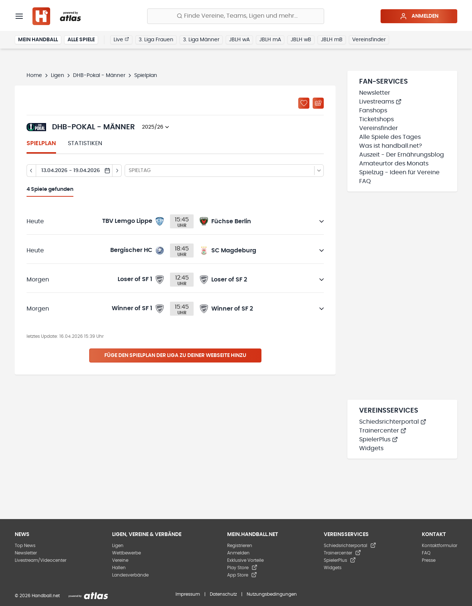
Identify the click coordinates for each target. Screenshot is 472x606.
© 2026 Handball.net (37, 595)
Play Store (242, 567)
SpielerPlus (378, 439)
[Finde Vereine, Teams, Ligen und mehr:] (235, 16)
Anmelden (419, 16)
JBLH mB (332, 39)
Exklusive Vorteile (245, 560)
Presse (428, 560)
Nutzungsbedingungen (272, 594)
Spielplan (41, 143)
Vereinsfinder (369, 39)
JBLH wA (239, 39)
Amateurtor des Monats (393, 164)
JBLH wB (301, 39)
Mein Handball (38, 39)
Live (121, 39)
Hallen (119, 567)
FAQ (365, 181)
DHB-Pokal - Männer (99, 75)
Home (34, 75)
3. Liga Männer (201, 39)
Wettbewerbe (126, 553)
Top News (25, 545)
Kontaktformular (439, 545)
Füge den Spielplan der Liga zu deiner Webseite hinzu (175, 355)
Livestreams (380, 101)
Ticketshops (376, 119)
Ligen (57, 75)
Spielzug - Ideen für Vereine (399, 172)
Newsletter (374, 93)
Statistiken (85, 143)
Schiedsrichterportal (392, 421)
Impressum (188, 594)
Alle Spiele (81, 39)
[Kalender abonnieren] (318, 103)
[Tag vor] (117, 170)
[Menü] (19, 16)
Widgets (371, 448)
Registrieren (239, 545)
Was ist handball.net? (390, 146)
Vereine (120, 560)
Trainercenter (382, 430)
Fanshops (373, 110)
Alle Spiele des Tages (390, 137)
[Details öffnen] (321, 221)
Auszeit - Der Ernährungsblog (401, 155)
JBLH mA (270, 39)
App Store (242, 575)
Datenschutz (223, 594)
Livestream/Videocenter (40, 560)
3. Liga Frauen (156, 39)
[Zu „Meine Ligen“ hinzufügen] (303, 103)
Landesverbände (130, 575)
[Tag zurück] (31, 170)
